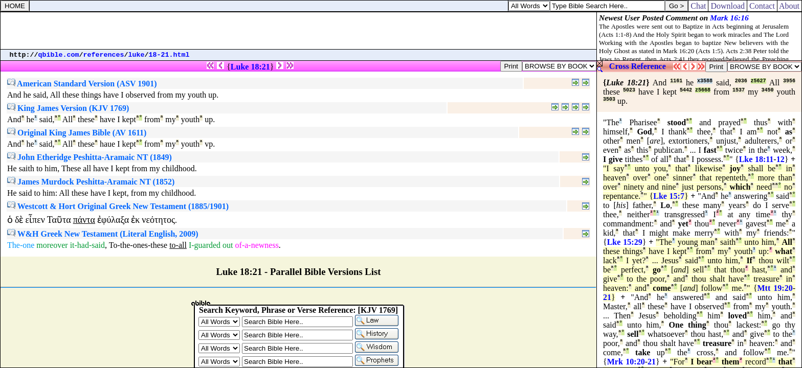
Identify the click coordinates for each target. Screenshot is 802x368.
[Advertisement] (298, 30)
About (789, 6)
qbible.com (58, 55)
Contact (762, 6)
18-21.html (169, 55)
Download (727, 6)
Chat (698, 6)
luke (136, 55)
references (103, 55)
